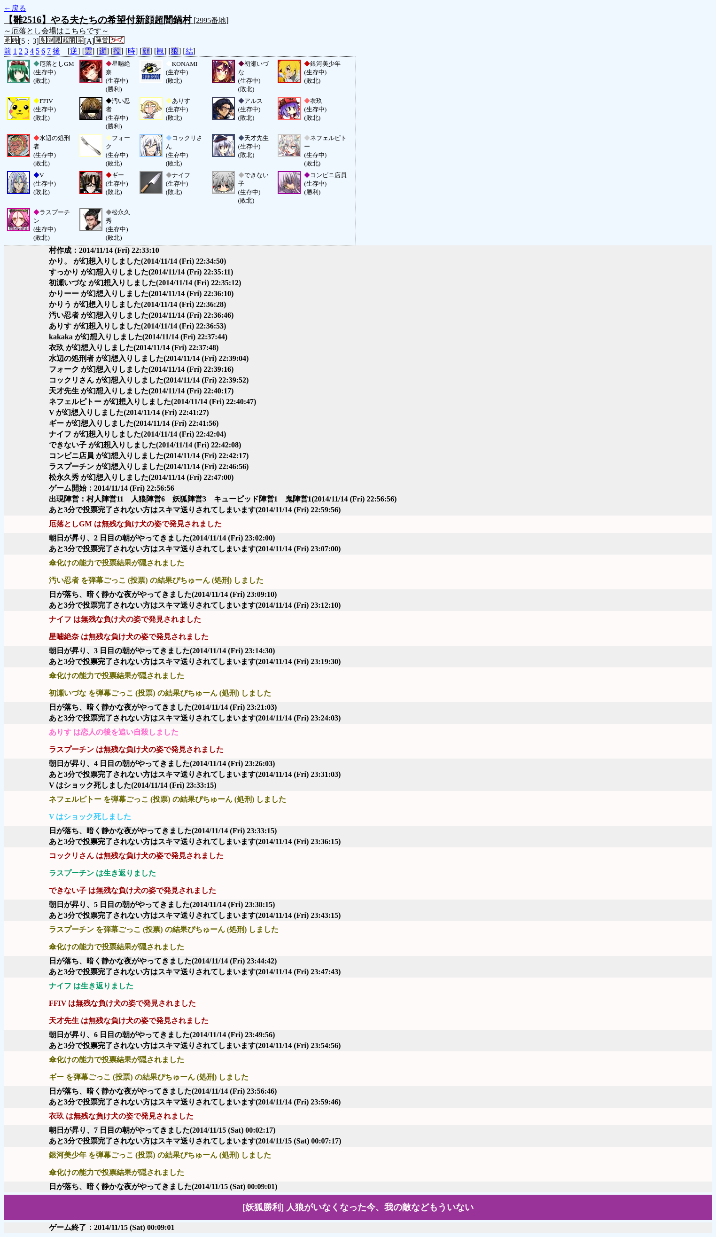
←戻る (15, 8)
